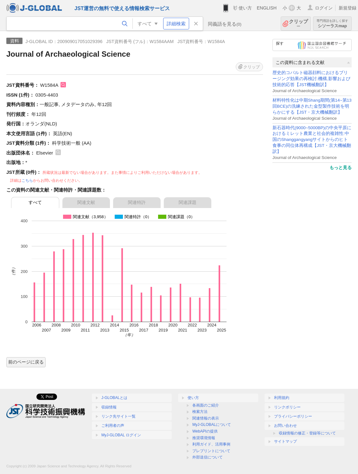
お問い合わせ (285, 425)
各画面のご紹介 (205, 405)
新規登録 (347, 7)
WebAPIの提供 (205, 431)
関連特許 (137, 202)
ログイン (324, 7)
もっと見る (340, 167)
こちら (27, 180)
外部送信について (207, 457)
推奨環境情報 (203, 438)
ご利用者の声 (112, 425)
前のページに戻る (26, 361)
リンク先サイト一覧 (118, 416)
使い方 (245, 7)
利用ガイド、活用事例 (211, 444)
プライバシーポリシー (293, 416)
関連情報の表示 (205, 418)
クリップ (298, 23)
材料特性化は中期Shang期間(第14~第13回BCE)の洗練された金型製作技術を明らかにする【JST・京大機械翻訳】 (312, 106)
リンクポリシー (287, 407)
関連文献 (86, 202)
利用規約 (281, 397)
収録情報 (109, 407)
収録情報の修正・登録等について (307, 433)
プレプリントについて (211, 451)
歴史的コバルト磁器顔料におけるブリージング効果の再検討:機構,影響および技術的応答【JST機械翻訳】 (311, 78)
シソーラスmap (332, 23)
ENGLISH (267, 7)
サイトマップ (285, 441)
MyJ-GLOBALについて (211, 424)
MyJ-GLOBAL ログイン (121, 435)
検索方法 (200, 411)
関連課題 (187, 202)
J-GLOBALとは (114, 397)
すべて (35, 202)
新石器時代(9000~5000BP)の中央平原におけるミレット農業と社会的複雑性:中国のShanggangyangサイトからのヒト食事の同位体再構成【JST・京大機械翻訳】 (311, 139)
